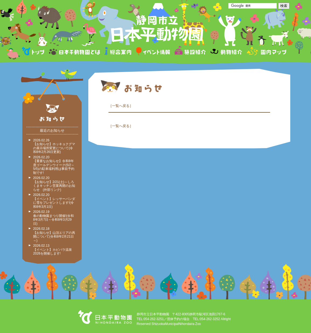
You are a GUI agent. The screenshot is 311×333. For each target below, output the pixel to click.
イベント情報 (153, 52)
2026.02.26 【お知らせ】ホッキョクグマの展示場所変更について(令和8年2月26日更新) (54, 146)
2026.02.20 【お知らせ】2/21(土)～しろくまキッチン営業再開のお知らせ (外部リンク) (54, 184)
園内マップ (266, 52)
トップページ (34, 52)
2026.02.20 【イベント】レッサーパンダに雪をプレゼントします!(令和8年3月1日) (54, 201)
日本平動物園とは (75, 52)
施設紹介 (190, 52)
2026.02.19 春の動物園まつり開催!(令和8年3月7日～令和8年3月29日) (53, 217)
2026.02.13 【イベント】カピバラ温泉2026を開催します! (52, 249)
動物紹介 (226, 52)
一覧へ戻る (121, 106)
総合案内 (118, 52)
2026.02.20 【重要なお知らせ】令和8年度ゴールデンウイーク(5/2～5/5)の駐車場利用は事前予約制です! (53, 165)
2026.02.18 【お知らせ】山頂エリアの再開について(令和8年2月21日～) (54, 234)
